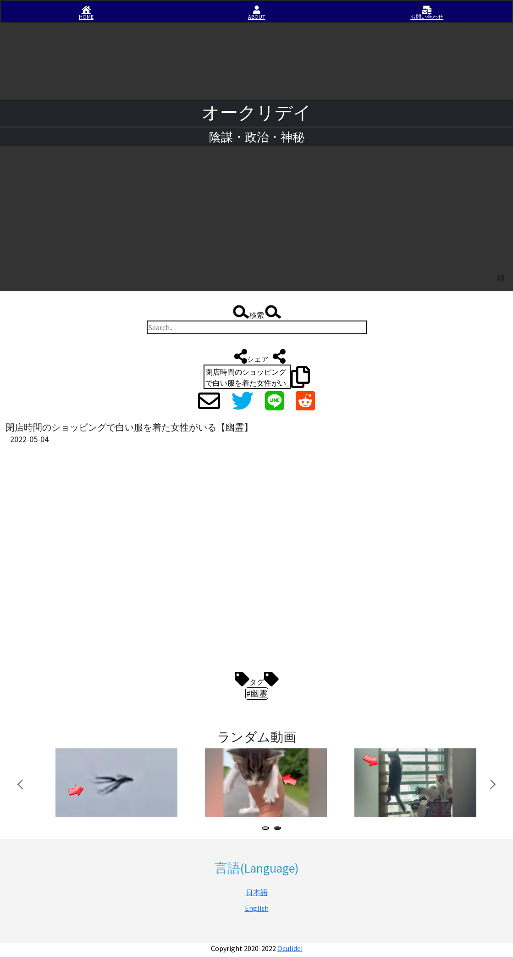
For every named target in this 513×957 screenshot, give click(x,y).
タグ (257, 679)
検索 (256, 313)
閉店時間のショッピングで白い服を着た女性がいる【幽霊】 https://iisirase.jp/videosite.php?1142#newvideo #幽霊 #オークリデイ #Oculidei (247, 377)
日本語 (257, 892)
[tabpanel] (115, 782)
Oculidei (290, 948)
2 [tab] (279, 829)
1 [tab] (267, 829)
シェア (256, 356)
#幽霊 (256, 693)
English (257, 908)
